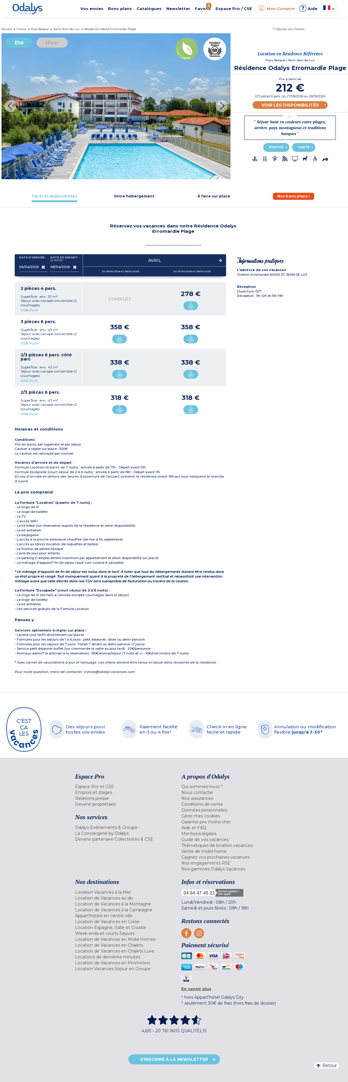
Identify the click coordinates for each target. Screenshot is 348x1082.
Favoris (203, 7)
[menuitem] (124, 787)
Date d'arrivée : (32, 258)
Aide (308, 8)
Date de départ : (64, 259)
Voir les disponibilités (290, 105)
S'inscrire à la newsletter (174, 1059)
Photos (276, 147)
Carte (303, 147)
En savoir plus (196, 988)
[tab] (55, 196)
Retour (326, 1065)
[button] (288, 29)
